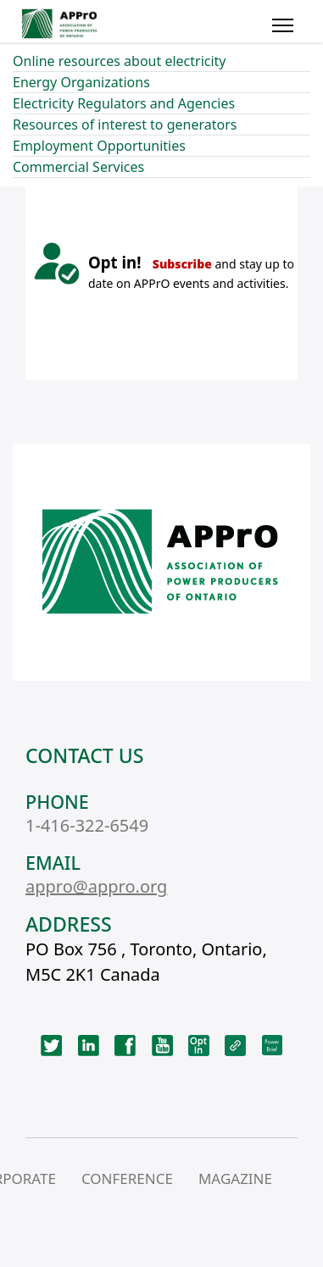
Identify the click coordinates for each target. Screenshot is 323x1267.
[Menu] (282, 25)
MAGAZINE (235, 1178)
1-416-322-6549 (86, 825)
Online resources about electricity (119, 61)
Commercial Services (78, 167)
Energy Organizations (81, 82)
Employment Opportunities (99, 145)
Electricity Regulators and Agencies (124, 103)
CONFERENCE (127, 1178)
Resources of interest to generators (125, 124)
